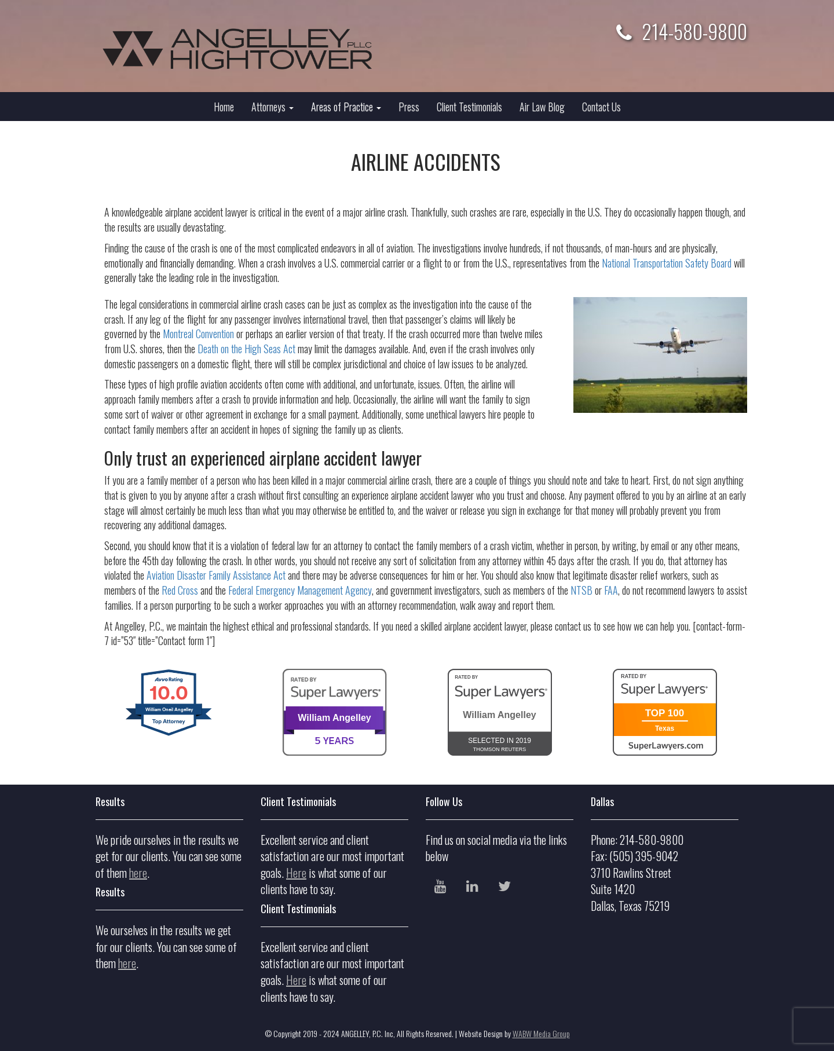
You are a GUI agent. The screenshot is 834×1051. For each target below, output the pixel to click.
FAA (611, 590)
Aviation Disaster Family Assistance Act (216, 575)
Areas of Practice (346, 106)
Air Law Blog (542, 106)
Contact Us (601, 106)
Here (296, 872)
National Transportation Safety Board (666, 262)
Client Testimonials (469, 106)
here (138, 872)
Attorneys (272, 106)
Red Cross (180, 590)
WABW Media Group (541, 1033)
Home (224, 106)
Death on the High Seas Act (246, 348)
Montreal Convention (198, 333)
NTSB (581, 590)
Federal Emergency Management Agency (300, 590)
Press (408, 106)
